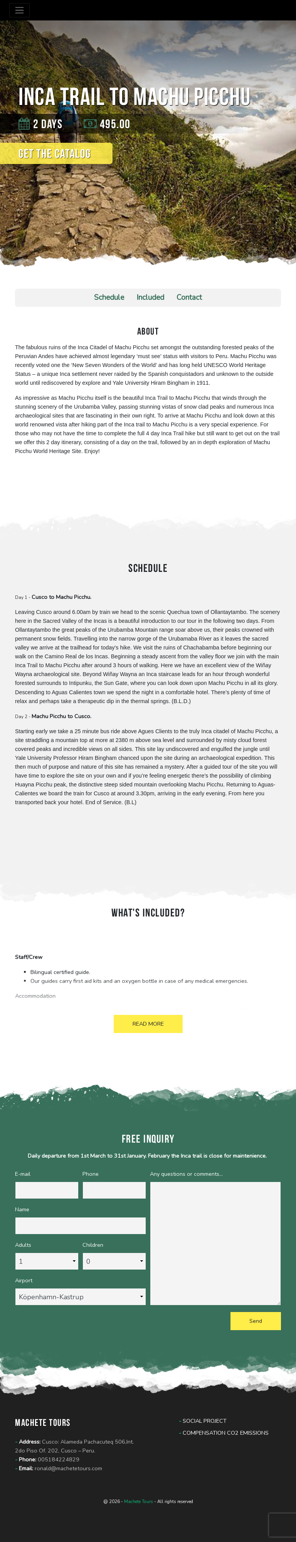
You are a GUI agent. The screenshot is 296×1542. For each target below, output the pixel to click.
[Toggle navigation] (19, 10)
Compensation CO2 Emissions (224, 1433)
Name (22, 1209)
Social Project (203, 1421)
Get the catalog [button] (54, 153)
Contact (189, 298)
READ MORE (148, 1024)
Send (255, 1321)
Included (150, 298)
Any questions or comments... (186, 1174)
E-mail (22, 1174)
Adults (23, 1245)
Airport (23, 1280)
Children (92, 1245)
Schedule (109, 298)
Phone (90, 1174)
